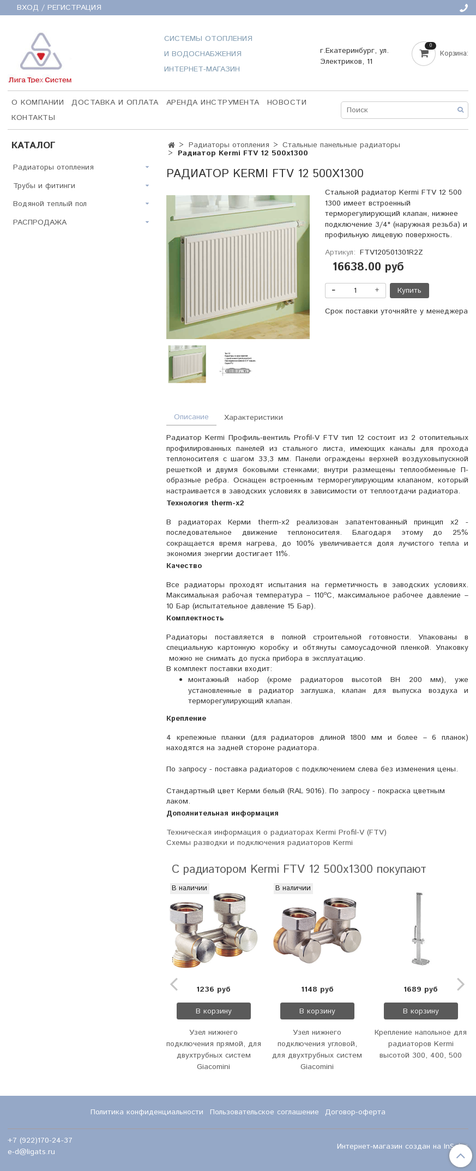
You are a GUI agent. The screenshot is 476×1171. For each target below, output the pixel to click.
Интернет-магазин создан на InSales (402, 1146)
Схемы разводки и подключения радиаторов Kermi (259, 842)
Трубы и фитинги (44, 185)
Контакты (33, 117)
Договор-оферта (355, 1112)
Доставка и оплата (115, 102)
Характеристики (253, 417)
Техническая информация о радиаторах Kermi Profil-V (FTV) (276, 832)
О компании (37, 102)
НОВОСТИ (287, 102)
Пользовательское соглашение (264, 1112)
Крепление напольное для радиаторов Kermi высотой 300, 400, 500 (421, 1044)
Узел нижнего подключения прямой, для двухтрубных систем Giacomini (213, 1049)
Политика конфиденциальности (147, 1112)
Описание (191, 417)
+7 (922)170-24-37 (40, 1140)
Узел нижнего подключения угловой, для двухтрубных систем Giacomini (317, 1049)
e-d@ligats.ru (31, 1151)
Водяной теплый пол (50, 203)
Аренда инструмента (213, 102)
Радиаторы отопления (229, 145)
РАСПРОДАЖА (40, 222)
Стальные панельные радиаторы (341, 145)
